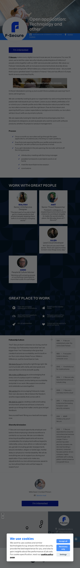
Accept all (63, 541)
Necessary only (63, 547)
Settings (63, 554)
